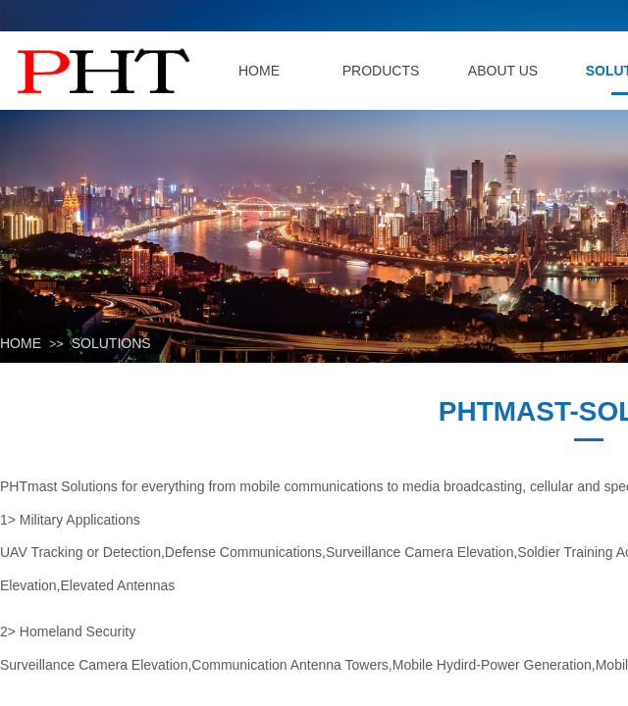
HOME (20, 343)
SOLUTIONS (111, 343)
